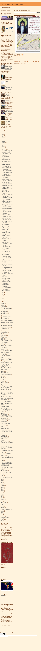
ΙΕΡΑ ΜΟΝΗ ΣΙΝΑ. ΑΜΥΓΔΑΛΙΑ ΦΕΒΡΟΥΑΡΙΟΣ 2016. (6, 290)
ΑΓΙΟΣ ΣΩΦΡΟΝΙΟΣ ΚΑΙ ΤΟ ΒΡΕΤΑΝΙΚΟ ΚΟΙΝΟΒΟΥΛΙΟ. (8, 94)
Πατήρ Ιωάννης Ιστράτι (4, 417)
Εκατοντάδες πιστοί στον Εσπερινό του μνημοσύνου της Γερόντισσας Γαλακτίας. (9, 111)
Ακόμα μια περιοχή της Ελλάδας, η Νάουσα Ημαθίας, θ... (6, 213)
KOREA (2, 497)
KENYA (2, 496)
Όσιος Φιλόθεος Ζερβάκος (4, 408)
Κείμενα (2, 376)
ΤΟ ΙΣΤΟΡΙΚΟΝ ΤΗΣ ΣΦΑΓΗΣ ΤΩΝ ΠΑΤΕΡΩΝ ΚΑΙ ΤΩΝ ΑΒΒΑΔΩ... (6, 166)
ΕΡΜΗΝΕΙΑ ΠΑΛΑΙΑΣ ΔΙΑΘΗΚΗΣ (5, 348)
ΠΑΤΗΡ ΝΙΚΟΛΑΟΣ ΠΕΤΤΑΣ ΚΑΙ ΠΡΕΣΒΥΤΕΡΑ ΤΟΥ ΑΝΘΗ (5, 419)
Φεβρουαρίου (4, 149)
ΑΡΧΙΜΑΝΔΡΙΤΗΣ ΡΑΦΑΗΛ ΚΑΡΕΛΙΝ (6, 329)
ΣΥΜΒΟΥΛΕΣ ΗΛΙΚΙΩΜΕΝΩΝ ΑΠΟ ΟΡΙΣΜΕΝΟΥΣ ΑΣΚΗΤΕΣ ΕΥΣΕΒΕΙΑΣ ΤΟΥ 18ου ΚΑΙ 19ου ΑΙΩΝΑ (6, 454)
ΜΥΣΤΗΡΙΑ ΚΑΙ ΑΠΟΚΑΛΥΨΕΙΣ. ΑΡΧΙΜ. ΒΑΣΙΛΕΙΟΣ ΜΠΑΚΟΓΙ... (7, 247)
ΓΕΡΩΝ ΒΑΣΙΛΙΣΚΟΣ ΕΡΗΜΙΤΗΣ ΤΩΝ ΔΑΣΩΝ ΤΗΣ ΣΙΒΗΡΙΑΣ (6, 337)
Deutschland (2, 485)
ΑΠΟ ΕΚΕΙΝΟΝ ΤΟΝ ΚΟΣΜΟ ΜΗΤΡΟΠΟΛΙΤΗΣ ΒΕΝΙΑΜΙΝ (5, 318)
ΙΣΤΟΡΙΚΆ (2, 371)
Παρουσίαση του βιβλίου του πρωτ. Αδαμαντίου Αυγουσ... (6, 230)
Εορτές (20, 55)
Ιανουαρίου (4, 291)
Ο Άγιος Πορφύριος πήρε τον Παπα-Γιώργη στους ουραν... (6, 253)
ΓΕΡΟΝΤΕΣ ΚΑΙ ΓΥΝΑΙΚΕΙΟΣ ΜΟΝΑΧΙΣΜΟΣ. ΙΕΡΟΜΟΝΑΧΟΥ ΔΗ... (7, 251)
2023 (2, 134)
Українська (2, 519)
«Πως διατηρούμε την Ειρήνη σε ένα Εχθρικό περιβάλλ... (6, 284)
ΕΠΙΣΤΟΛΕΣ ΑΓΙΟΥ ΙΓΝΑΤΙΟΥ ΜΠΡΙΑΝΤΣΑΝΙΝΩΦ (5, 347)
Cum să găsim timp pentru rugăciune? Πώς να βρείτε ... (7, 268)
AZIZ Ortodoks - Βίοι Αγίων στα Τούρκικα (6, 477)
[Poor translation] (4, 634)
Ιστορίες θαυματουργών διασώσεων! (6, 368)
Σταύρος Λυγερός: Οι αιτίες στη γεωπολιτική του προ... (6, 177)
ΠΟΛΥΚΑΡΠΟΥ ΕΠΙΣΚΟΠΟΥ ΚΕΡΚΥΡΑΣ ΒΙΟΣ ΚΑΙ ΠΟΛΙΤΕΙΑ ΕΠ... (7, 181)
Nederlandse (2, 499)
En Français (2, 486)
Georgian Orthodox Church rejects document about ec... (6, 232)
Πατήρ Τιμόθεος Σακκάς (4, 421)
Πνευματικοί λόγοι (3, 425)
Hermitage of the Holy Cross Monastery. (7, 160)
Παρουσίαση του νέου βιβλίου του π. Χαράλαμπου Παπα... (7, 227)
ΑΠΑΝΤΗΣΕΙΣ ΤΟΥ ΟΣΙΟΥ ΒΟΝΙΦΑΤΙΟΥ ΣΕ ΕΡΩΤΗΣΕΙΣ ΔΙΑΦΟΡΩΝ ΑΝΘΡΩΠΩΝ (7, 316)
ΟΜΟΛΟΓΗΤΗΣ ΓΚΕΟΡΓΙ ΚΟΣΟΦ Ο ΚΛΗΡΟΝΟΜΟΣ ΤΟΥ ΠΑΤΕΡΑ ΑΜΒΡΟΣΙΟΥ (6, 406)
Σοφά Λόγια (2, 440)
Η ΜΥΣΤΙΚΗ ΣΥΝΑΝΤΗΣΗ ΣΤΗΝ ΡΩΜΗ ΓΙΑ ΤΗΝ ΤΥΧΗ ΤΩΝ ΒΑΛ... (7, 272)
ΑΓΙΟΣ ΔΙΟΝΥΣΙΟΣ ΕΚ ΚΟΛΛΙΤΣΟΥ (6, 308)
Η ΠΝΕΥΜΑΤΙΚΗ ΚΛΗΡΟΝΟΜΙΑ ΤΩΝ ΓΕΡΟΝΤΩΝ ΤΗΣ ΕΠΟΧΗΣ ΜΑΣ (6, 355)
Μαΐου (3, 147)
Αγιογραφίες (2, 305)
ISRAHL (2, 494)
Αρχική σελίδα (27, 61)
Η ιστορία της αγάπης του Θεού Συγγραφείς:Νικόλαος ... (6, 235)
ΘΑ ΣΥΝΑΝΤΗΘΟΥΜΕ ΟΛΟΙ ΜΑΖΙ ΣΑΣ (6, 359)
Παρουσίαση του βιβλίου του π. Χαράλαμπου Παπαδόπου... (6, 228)
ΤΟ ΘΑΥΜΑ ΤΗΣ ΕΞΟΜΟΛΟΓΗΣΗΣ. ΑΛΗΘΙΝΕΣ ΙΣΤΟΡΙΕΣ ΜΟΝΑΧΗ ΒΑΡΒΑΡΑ (6, 465)
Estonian (2, 488)
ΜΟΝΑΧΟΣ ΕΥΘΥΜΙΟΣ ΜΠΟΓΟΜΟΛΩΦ (6, 390)
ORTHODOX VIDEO (4, 503)
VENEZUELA (3, 516)
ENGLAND (2, 487)
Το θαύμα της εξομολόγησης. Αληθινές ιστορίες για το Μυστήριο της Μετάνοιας (6, 463)
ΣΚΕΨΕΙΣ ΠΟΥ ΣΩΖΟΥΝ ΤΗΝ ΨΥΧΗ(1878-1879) (5, 438)
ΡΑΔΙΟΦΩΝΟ (3, 435)
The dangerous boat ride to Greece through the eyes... (6, 207)
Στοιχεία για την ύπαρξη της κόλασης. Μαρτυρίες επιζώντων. (6, 446)
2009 (2, 297)
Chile (1, 481)
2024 (2, 133)
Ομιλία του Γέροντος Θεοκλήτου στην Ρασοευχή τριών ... (7, 286)
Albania (2, 474)
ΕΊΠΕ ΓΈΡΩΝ (3, 343)
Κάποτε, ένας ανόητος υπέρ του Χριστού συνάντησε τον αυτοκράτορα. (8, 122)
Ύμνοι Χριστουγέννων (4, 470)
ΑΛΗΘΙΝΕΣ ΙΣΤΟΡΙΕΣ (4, 311)
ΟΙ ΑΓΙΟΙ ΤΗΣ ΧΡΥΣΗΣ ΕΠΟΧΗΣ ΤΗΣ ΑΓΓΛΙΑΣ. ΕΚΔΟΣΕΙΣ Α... (7, 237)
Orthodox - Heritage (3, 502)
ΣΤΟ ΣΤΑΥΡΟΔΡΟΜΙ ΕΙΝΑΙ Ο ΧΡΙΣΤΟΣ (6, 444)
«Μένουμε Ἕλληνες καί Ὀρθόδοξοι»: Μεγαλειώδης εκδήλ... (6, 287)
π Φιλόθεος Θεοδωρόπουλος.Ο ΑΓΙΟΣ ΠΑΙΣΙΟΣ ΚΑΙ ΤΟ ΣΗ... (7, 151)
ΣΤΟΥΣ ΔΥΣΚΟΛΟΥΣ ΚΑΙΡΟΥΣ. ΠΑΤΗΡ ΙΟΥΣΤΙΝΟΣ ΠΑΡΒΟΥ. (7, 187)
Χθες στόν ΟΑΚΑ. (7, 116)
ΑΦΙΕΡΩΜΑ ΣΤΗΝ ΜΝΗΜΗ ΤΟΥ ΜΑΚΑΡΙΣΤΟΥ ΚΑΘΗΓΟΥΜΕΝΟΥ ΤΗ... (7, 172)
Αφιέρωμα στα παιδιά (4, 332)
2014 (2, 293)
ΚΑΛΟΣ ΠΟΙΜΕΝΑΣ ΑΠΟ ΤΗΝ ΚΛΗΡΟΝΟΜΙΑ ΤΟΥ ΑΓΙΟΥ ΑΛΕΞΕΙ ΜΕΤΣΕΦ (6, 373)
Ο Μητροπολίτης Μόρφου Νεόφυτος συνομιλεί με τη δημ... (6, 270)
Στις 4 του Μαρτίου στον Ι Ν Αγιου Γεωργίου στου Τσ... (6, 211)
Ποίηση (2, 426)
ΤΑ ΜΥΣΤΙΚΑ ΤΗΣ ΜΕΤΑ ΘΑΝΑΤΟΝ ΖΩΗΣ (7, 457)
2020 (2, 137)
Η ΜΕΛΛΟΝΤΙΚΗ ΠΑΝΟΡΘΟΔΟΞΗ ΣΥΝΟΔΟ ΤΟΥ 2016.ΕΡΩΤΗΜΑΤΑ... (7, 175)
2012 (2, 295)
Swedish (2, 512)
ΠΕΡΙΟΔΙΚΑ (2, 422)
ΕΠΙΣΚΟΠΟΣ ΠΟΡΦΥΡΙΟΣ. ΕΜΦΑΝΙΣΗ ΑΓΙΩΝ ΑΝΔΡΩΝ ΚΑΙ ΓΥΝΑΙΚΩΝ (6, 345)
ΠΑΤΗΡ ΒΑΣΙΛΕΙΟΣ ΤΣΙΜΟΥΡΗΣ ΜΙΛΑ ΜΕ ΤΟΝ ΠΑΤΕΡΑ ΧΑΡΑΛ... (7, 185)
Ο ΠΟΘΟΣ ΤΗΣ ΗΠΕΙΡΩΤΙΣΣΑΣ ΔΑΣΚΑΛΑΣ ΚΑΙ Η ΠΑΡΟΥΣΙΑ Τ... (7, 219)
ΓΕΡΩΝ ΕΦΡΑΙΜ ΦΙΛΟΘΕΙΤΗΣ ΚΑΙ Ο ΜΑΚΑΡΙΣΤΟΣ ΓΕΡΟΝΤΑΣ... (7, 202)
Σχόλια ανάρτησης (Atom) (22, 63)
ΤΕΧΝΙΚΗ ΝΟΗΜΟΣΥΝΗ (4, 461)
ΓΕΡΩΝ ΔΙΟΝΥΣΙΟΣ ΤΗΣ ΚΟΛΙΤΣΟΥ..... (7, 150)
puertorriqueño (3, 507)
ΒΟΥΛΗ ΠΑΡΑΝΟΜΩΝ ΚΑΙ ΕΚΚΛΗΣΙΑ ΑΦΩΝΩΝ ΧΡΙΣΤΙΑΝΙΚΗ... (7, 220)
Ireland (2, 493)
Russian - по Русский (4, 508)
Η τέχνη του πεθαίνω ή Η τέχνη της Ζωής (6, 358)
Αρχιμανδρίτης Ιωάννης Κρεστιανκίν (6, 327)
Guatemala (2, 490)
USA (1, 515)
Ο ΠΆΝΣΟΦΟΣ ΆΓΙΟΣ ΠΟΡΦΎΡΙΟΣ (6, 400)
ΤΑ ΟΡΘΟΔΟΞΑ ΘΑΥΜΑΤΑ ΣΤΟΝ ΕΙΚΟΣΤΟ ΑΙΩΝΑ (5, 459)
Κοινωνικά (2, 381)
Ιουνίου (3, 146)
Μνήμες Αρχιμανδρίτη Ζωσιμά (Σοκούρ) (6, 389)
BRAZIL (2, 480)
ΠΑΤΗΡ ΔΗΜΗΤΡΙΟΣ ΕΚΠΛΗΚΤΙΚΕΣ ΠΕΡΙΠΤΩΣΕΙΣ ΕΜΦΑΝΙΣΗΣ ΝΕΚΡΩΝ (6, 416)
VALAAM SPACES (4, 190)
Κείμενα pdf (2, 377)
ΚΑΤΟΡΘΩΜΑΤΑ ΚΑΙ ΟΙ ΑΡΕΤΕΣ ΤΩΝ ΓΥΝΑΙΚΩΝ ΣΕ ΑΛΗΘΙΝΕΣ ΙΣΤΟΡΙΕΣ (6, 375)
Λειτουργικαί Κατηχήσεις (4, 382)
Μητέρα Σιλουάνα (3, 388)
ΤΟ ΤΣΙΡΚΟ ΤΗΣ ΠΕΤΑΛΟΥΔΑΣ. (6, 206)
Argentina (2, 475)
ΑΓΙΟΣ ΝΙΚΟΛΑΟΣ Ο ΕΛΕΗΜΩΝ (5, 309)
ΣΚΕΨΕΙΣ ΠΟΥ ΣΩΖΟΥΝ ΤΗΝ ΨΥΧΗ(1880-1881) (5, 439)
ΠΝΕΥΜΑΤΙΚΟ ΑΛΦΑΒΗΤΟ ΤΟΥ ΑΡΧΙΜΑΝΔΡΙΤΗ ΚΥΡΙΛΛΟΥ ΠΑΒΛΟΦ (6, 424)
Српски (2, 518)
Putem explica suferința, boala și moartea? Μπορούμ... (6, 269)
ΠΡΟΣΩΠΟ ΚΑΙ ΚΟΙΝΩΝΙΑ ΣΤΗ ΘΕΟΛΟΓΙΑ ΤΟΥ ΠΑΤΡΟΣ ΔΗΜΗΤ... (7, 250)
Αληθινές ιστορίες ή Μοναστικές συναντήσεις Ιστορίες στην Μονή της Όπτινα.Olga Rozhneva (6, 313)
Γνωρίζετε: (17, 55)
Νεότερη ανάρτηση (17, 61)
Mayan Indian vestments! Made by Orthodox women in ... (6, 164)
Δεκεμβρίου (4, 141)
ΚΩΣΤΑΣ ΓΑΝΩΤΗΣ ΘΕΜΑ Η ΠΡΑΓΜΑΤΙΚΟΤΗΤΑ (6, 184)
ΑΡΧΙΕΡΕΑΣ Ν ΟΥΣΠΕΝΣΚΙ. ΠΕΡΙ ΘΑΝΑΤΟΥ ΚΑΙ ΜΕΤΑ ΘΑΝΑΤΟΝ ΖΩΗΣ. (6, 325)
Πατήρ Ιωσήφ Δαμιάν (4, 418)
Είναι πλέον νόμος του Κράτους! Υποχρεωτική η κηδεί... (6, 254)
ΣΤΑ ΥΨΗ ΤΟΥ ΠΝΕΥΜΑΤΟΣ (5, 441)
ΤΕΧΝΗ (2, 460)
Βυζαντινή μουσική (3, 335)
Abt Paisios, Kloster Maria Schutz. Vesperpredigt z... (6, 223)
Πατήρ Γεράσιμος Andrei (4, 414)
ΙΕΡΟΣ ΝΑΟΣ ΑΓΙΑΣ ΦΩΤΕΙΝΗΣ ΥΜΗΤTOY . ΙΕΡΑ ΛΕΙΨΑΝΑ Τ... (6, 256)
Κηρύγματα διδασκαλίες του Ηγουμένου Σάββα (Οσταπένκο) (6, 380)
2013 (2, 294)
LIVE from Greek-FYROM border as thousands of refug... (6, 169)
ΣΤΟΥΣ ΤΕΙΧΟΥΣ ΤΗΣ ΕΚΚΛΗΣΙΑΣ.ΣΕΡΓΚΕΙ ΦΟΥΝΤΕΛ (5, 449)
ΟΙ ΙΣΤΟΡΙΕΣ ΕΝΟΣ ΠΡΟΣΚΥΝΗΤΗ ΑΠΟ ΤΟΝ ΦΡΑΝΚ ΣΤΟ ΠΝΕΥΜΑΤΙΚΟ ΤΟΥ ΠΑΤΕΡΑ (6, 404)
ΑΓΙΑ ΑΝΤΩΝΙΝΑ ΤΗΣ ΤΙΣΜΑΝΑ (5, 304)
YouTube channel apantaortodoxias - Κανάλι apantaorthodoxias (6, 15)
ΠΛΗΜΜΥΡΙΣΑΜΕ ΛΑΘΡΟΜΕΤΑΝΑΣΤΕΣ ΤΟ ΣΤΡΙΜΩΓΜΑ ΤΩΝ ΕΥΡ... (7, 174)
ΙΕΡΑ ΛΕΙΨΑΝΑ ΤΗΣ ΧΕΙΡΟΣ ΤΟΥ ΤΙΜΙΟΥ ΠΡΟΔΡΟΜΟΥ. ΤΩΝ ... (6, 257)
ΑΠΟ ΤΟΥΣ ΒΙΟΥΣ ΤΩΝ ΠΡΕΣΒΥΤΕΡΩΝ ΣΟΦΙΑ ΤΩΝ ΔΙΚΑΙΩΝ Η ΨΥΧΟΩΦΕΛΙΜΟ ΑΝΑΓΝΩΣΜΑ (7, 320)
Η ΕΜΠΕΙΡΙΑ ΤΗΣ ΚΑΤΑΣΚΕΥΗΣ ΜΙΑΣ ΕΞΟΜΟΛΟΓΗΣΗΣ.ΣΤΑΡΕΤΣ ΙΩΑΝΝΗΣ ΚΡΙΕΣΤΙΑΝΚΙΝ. (6, 351)
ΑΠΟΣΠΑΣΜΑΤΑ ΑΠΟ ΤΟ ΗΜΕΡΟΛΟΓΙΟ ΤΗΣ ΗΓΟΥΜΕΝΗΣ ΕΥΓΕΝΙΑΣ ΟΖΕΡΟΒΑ (7, 322)
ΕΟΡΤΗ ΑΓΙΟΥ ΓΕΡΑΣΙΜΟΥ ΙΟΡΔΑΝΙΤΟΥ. (24, 15)
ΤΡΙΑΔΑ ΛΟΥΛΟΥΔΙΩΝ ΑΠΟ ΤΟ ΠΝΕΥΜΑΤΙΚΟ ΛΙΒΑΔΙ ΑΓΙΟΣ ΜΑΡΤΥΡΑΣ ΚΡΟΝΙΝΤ (7, 467)
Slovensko (2, 511)
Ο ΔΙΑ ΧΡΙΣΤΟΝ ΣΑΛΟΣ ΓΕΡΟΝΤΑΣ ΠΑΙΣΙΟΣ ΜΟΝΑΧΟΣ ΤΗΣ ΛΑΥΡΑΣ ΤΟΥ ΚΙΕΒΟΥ (6, 397)
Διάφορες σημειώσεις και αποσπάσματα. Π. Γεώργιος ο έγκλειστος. (6, 340)
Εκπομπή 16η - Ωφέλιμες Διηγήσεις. (6, 246)
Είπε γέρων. (7, 105)
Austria (2, 476)
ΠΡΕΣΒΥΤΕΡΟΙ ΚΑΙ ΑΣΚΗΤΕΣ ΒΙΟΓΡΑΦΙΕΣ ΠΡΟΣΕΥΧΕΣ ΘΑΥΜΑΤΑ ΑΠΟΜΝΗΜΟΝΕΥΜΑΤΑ (6, 429)
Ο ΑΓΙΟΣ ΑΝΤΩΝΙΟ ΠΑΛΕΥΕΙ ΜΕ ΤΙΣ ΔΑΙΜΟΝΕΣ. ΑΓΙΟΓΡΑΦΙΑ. (7, 154)
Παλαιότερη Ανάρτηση (36, 61)
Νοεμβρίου (3, 142)
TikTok (2, 514)
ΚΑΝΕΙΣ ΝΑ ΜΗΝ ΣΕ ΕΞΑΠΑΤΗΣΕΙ (6, 374)
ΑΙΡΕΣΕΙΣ (2, 310)
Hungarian (2, 491)
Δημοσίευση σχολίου (17, 59)
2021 (2, 136)
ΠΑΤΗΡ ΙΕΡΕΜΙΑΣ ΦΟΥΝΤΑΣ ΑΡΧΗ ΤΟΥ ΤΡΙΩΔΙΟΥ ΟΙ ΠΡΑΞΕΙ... (7, 196)
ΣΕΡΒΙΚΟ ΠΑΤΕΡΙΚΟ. (5, 245)
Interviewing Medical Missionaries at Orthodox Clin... (6, 162)
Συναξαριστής (3, 455)
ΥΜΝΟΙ (2, 469)
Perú (1, 505)
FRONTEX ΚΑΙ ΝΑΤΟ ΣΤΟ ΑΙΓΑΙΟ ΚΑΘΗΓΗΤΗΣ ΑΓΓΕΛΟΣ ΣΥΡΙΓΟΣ (7, 180)
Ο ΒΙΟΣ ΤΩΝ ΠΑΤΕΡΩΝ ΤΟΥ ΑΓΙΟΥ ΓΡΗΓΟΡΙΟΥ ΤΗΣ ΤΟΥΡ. (6, 240)
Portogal (2, 506)
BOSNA (2, 479)
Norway (2, 501)
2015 (2, 292)
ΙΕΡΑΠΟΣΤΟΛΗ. (3, 363)
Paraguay (2, 504)
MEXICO (2, 498)
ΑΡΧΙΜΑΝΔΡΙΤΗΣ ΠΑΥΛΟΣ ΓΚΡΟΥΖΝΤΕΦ (5, 328)
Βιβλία (1, 333)
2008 (2, 298)
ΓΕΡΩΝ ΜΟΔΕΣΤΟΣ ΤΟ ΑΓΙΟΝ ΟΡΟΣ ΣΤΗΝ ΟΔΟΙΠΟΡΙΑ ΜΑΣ (7, 197)
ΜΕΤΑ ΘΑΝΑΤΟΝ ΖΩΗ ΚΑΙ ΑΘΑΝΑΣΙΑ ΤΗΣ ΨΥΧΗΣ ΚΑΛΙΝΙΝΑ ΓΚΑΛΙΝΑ (6, 387)
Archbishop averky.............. (5, 155)
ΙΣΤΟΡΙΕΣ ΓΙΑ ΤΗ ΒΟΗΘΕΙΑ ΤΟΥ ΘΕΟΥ (6, 367)
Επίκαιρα (22, 55)
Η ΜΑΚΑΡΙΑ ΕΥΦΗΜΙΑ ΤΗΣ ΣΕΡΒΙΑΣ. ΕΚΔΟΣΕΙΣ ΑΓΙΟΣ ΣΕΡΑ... (7, 241)
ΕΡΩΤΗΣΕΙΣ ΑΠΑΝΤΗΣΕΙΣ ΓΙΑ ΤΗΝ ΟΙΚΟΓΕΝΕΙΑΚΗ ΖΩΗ (6, 349)
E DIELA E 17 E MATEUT (5, 276)
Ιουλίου (3, 145)
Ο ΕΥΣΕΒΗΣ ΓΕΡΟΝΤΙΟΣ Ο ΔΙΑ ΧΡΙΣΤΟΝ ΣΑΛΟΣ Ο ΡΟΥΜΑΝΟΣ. (7, 399)
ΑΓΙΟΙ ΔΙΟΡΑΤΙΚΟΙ (3, 306)
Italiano (2, 495)
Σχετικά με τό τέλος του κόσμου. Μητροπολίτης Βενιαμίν (5, 456)
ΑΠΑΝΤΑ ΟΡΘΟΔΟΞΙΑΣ (13, 4)
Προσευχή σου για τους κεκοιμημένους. (6, 430)
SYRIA (2, 513)
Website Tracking (3, 595)
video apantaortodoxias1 (4, 517)
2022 (2, 135)
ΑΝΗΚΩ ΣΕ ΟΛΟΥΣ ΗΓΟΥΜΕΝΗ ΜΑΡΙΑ (6, 314)
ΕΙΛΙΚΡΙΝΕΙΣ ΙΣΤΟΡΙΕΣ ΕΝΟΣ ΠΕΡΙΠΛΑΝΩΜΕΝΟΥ (5, 342)
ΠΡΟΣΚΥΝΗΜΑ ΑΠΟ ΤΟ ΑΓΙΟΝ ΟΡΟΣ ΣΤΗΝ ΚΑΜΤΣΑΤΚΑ (6, 431)
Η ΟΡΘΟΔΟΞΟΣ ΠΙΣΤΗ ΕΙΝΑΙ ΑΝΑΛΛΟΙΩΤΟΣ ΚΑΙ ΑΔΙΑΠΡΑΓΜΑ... (7, 243)
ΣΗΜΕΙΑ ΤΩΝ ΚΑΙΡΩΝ (4, 436)
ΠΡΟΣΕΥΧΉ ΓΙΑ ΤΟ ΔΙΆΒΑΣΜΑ (8, 81)
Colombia (2, 483)
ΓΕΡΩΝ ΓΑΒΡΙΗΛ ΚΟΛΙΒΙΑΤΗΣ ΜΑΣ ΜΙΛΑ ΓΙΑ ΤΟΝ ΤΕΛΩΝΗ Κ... (7, 199)
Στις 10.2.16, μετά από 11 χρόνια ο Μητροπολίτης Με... (6, 283)
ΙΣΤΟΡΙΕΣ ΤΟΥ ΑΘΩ (4, 369)
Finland (2, 489)
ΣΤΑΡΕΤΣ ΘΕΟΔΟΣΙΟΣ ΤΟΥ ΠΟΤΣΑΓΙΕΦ (7, 442)
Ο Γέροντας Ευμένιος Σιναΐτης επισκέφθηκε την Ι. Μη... (6, 159)
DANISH (2, 484)
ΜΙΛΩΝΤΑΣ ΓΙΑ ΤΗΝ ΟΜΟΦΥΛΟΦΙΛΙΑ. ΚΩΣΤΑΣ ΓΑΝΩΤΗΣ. (7, 289)
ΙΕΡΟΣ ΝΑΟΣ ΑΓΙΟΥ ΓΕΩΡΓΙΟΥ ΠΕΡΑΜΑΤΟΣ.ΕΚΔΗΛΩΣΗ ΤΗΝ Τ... (7, 214)
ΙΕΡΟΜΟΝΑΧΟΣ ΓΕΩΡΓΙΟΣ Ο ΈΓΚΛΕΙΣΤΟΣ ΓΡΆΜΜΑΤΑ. (5, 365)
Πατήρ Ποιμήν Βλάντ (4, 420)
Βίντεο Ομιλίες (3, 334)
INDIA (1, 492)
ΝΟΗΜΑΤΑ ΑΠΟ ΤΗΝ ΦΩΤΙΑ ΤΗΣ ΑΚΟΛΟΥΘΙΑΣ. (6, 238)
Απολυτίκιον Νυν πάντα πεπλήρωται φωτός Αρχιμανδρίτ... (6, 279)
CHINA (2, 482)
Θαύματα (2, 361)
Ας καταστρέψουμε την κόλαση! (5, 331)
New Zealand (2, 500)
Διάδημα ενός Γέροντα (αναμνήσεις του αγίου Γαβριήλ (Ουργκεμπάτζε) (6, 339)
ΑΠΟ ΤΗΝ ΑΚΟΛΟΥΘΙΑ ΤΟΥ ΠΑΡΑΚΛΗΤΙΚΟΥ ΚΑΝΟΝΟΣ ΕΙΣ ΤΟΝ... (6, 225)
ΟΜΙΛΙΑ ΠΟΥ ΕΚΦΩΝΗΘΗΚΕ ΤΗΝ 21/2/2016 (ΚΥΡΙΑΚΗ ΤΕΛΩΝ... (6, 153)
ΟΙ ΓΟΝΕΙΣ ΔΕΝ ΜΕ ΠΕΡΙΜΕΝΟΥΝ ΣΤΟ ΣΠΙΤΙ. (9, 100)
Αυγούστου (4, 144)
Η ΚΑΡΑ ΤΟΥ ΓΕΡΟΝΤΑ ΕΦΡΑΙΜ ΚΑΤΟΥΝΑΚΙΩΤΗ (6, 167)
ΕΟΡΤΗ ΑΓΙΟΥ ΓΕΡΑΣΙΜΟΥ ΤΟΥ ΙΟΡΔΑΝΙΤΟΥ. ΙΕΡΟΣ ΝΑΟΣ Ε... (6, 216)
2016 (2, 140)
